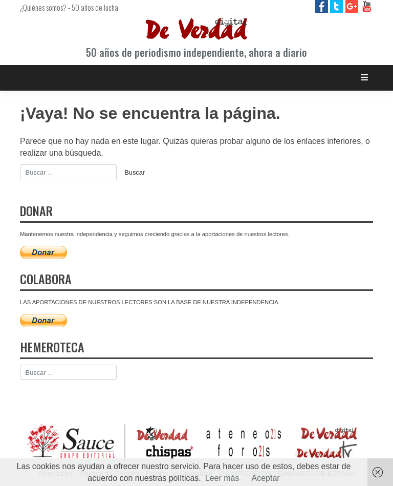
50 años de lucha (95, 7)
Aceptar (266, 478)
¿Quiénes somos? (43, 7)
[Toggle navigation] (364, 77)
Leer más (222, 478)
